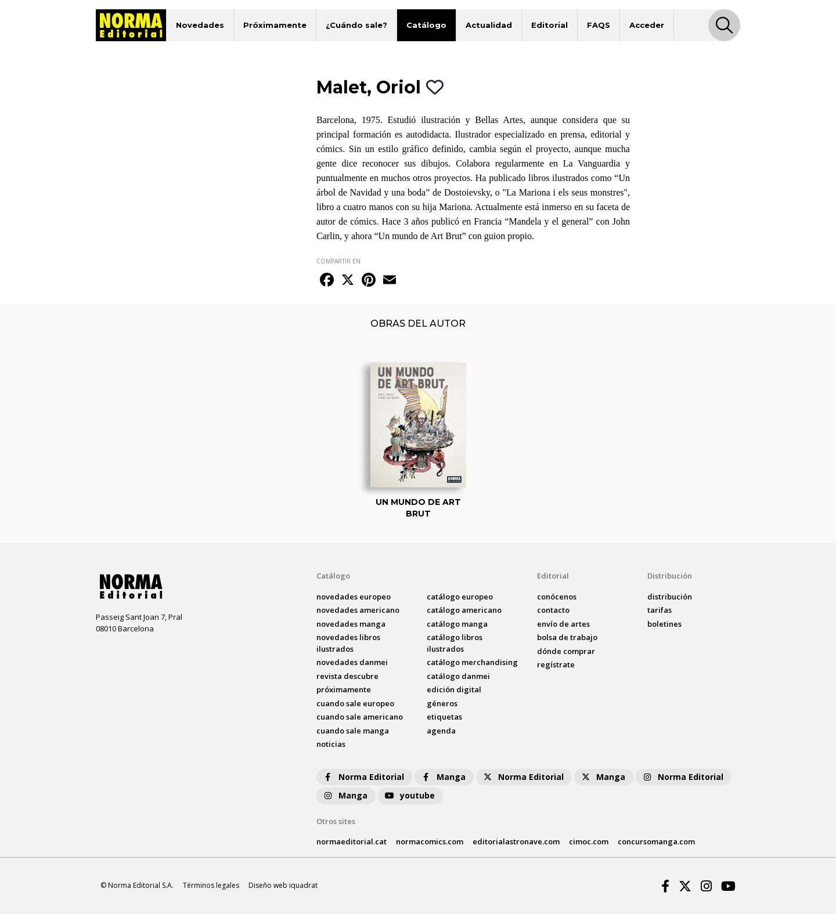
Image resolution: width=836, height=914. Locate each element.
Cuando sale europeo (355, 703)
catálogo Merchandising (472, 662)
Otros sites (335, 821)
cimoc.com (588, 841)
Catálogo (426, 25)
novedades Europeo (353, 596)
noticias (330, 744)
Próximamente (275, 25)
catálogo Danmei (458, 676)
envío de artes (563, 624)
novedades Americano (357, 610)
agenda (441, 730)
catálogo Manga (457, 624)
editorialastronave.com (516, 841)
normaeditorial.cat (351, 841)
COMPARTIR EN (338, 261)
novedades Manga (350, 624)
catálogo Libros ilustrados (454, 643)
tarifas (659, 610)
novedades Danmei (352, 662)
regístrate (556, 664)
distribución (669, 596)
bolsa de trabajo (567, 637)
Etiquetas (444, 716)
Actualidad (489, 25)
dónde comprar (566, 651)
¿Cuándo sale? (356, 25)
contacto (553, 610)
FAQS (598, 25)
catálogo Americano (464, 610)
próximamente (343, 689)
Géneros (442, 703)
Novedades (200, 25)
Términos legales (211, 885)
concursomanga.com (656, 841)
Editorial (549, 25)
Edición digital (454, 689)
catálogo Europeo (460, 596)
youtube (409, 795)
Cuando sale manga (352, 730)
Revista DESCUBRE (347, 676)
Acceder (646, 25)
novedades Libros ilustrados (348, 643)
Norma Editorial (363, 776)
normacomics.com (429, 841)
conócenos (556, 596)
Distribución (669, 575)
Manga (443, 776)
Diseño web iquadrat (283, 885)
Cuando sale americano (359, 716)
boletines (664, 624)
